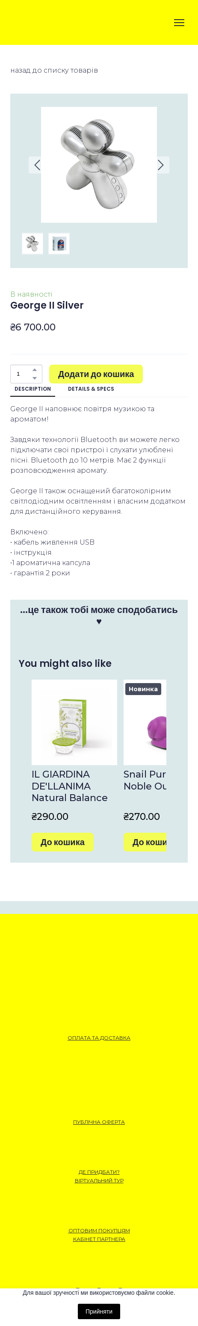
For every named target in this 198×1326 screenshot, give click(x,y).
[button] (35, 369)
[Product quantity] (24, 374)
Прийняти (99, 1311)
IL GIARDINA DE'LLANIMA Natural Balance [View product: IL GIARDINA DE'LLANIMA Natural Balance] (70, 786)
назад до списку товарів (54, 70)
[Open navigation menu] (179, 22)
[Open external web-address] (40, 22)
